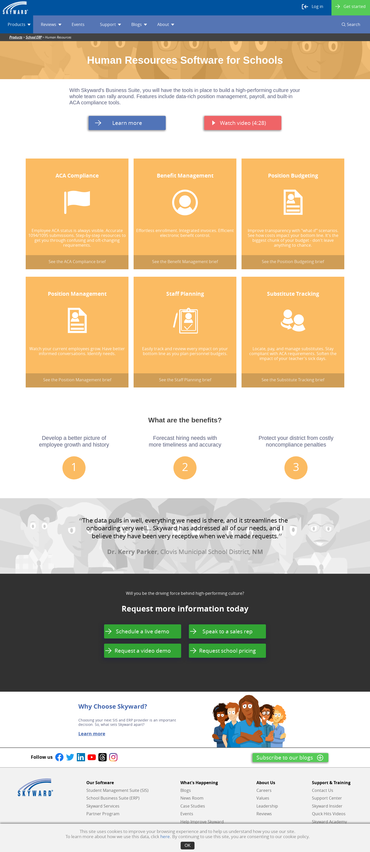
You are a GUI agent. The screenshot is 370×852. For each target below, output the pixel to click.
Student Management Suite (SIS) (117, 790)
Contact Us (322, 790)
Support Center (327, 798)
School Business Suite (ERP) (113, 798)
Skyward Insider (327, 806)
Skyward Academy (329, 822)
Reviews (51, 24)
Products (19, 24)
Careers (264, 790)
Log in (312, 7)
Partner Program (102, 814)
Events (78, 24)
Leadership (267, 806)
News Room (191, 798)
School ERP (34, 37)
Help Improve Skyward (202, 822)
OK (187, 845)
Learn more (91, 734)
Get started (350, 6)
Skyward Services (102, 806)
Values (262, 798)
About (165, 24)
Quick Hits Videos (329, 814)
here (165, 836)
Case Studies (192, 806)
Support (110, 24)
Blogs (139, 24)
